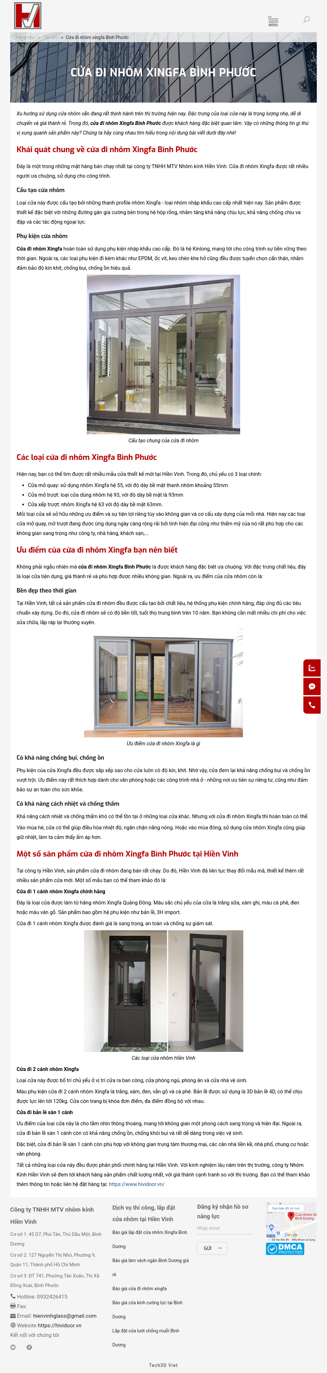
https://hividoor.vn (58, 1325)
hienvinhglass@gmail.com (65, 1316)
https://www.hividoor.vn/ (137, 1184)
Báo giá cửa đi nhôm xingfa (139, 1288)
